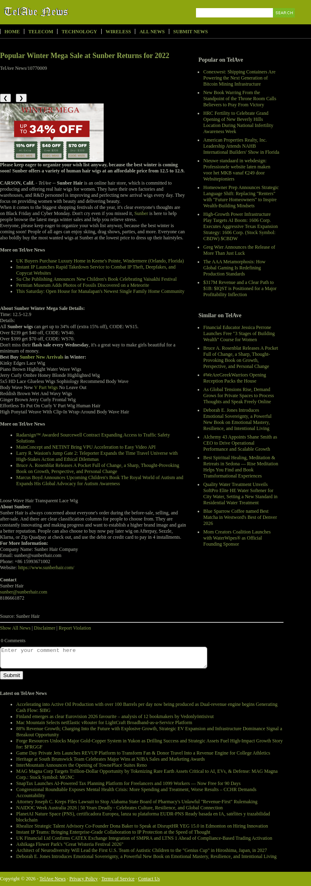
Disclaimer (44, 628)
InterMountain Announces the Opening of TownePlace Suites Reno (81, 765)
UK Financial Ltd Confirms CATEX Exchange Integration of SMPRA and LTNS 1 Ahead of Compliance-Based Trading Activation (144, 838)
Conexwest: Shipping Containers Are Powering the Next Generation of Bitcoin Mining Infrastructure (239, 78)
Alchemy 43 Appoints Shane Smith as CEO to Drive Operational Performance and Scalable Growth (240, 443)
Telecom (40, 31)
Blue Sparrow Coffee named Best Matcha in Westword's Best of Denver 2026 (240, 517)
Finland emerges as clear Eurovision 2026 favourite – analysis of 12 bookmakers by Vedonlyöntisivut (115, 716)
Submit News (190, 31)
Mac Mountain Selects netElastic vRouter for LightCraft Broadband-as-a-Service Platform (104, 722)
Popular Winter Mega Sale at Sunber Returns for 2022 (84, 56)
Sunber (141, 213)
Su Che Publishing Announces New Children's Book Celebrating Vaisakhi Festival (96, 279)
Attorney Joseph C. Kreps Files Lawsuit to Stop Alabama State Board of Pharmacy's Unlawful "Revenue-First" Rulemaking (137, 801)
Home (12, 31)
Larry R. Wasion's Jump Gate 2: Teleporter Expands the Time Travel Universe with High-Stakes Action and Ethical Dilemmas (97, 456)
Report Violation (75, 628)
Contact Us (149, 879)
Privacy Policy (83, 879)
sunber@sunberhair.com (23, 592)
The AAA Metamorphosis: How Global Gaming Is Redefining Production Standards (234, 268)
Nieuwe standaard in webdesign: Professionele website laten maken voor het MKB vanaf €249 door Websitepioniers (237, 170)
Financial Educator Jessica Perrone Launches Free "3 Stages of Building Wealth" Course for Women (239, 333)
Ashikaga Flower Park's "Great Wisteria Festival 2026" (70, 844)
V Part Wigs (46, 387)
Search (284, 22)
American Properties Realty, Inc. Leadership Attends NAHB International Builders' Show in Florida (241, 146)
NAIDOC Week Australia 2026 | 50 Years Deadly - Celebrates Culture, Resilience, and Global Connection (119, 808)
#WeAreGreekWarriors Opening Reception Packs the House (234, 378)
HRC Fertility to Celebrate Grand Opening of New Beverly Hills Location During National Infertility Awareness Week (238, 122)
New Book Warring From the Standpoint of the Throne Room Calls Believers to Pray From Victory (239, 99)
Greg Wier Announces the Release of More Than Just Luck (239, 250)
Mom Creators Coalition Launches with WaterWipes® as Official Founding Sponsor (237, 538)
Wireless (118, 31)
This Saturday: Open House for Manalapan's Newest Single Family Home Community (100, 291)
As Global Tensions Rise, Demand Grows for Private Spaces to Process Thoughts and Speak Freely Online (238, 395)
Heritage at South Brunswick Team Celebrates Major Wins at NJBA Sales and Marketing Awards (110, 759)
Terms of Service (117, 879)
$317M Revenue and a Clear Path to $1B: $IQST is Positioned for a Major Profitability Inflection (240, 288)
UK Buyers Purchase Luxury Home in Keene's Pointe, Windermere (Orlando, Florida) (100, 261)
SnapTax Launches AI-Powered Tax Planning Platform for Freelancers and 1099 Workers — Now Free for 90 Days (128, 783)
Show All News (15, 628)
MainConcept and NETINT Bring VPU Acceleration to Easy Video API (86, 447)
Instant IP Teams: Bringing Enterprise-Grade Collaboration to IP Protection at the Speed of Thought (113, 832)
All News (151, 31)
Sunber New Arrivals (42, 357)
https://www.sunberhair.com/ (46, 567)
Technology (79, 31)
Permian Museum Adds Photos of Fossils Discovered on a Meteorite (82, 285)
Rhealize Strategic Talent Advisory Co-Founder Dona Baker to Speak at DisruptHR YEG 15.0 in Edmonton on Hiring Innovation (142, 826)
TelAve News (59, 11)
